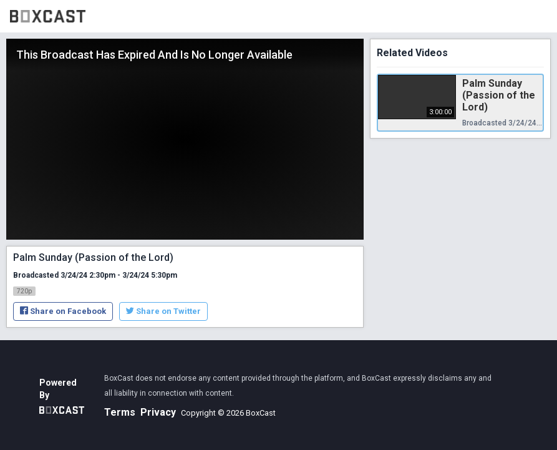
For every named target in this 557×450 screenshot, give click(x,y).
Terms (119, 412)
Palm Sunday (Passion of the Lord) (498, 95)
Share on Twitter (163, 311)
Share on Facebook (63, 311)
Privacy (158, 412)
